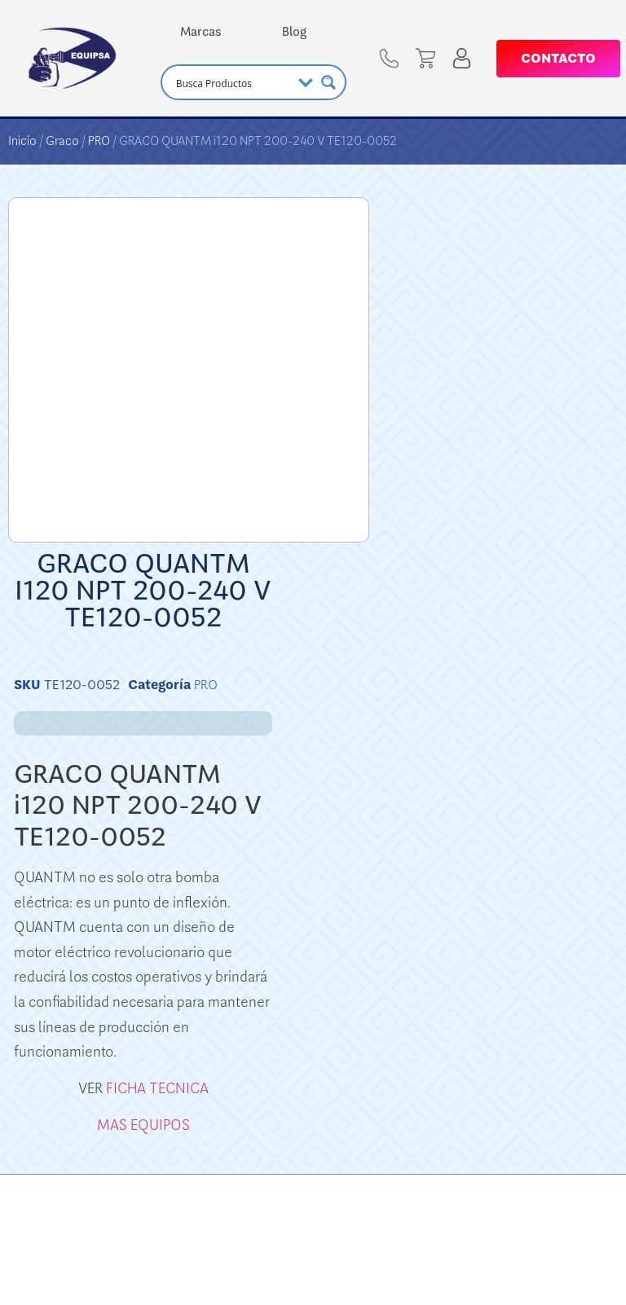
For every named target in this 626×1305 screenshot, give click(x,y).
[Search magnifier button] (328, 82)
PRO (99, 141)
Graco (62, 141)
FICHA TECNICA (157, 1088)
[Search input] (232, 82)
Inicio (22, 141)
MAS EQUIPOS (143, 1125)
